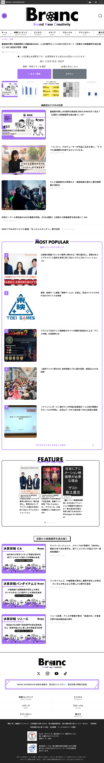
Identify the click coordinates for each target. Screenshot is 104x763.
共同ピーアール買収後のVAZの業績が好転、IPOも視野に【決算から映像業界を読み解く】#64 (44, 219)
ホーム (4, 33)
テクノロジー (84, 33)
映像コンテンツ (20, 33)
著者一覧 (11, 723)
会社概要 (53, 727)
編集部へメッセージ (22, 723)
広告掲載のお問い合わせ (38, 723)
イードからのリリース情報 (66, 727)
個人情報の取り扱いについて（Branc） (75, 723)
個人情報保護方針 (55, 723)
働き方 (78, 715)
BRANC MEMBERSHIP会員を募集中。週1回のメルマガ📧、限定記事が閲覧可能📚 (52, 684)
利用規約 (94, 723)
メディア (52, 33)
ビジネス (38, 33)
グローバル (67, 33)
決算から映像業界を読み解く (52, 538)
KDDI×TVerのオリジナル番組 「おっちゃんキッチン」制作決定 (38, 229)
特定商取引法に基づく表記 (39, 727)
